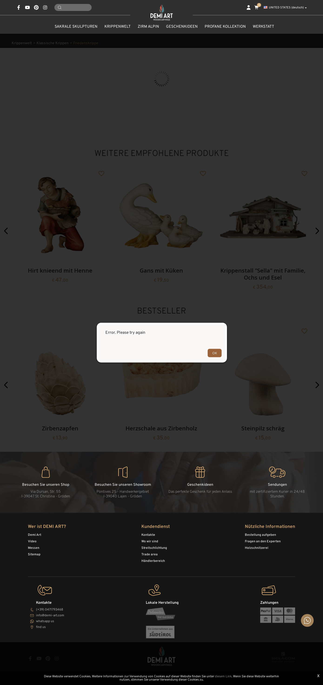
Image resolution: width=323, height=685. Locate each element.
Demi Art (34, 535)
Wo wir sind (149, 541)
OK (214, 353)
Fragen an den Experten (263, 541)
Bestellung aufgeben (260, 535)
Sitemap (34, 555)
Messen (33, 548)
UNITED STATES (285, 8)
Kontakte (148, 535)
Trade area (149, 555)
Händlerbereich (153, 561)
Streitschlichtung (154, 548)
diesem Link (223, 676)
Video (32, 541)
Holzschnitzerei (256, 548)
